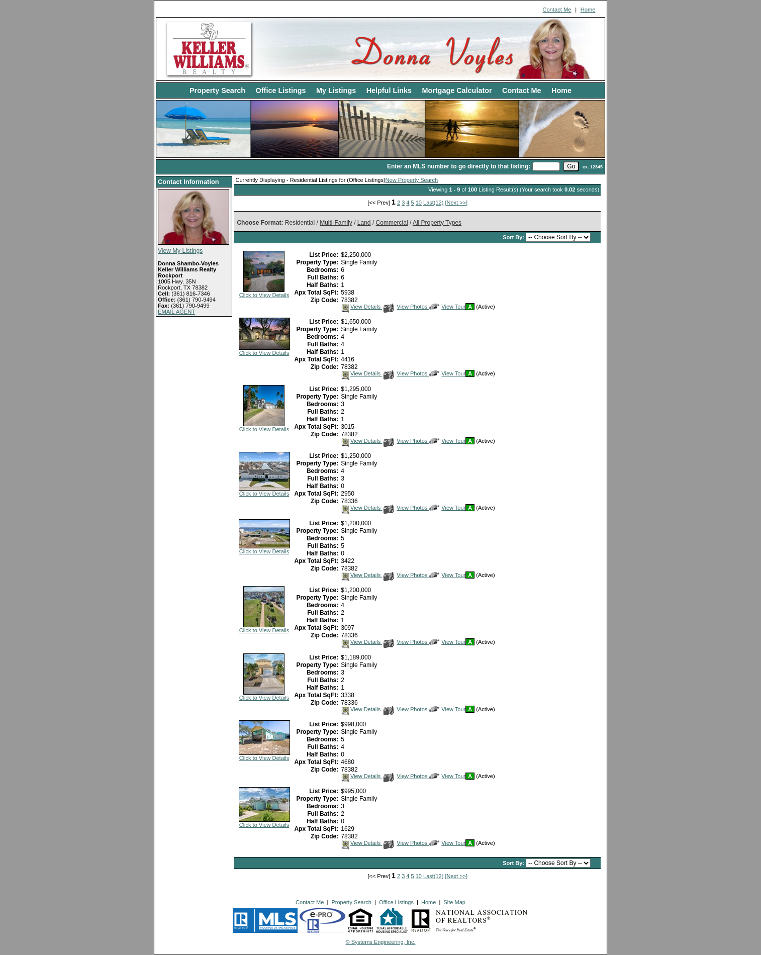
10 (419, 203)
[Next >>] (456, 203)
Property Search (217, 90)
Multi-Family (336, 222)
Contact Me (556, 10)
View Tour (447, 307)
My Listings (336, 90)
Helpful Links (389, 90)
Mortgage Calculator (457, 90)
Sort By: (514, 237)
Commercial (392, 222)
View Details (361, 307)
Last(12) (433, 203)
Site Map (454, 902)
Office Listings (281, 90)
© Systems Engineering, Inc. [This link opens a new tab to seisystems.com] (381, 942)
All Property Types (437, 222)
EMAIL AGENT (176, 312)
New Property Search (412, 180)
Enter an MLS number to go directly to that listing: (458, 166)
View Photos (406, 307)
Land (364, 222)
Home (588, 10)
